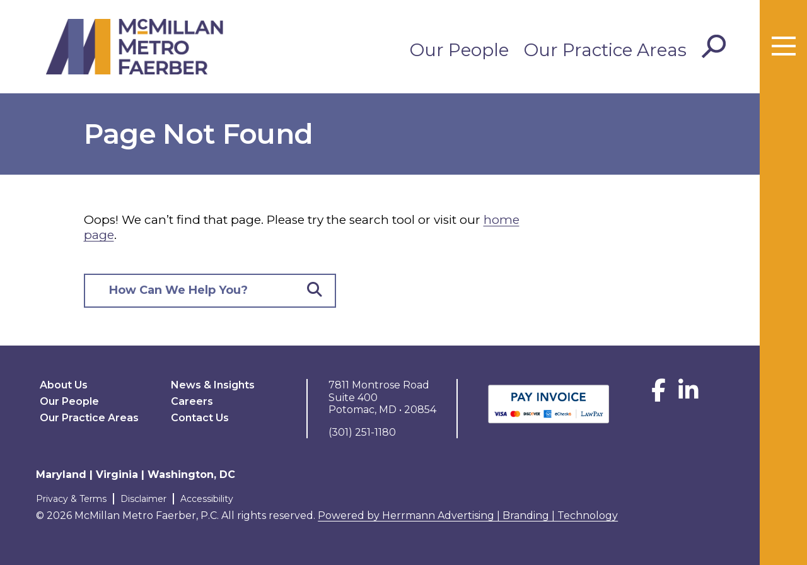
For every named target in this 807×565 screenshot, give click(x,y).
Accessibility (206, 498)
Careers (192, 401)
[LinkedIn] (688, 395)
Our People (459, 50)
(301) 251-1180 (362, 432)
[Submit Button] (314, 291)
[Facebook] (658, 395)
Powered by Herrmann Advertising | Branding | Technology (468, 515)
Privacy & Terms (71, 498)
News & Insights (213, 385)
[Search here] (190, 291)
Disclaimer (143, 498)
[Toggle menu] (784, 47)
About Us (64, 385)
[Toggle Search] (714, 47)
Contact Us (200, 418)
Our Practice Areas (605, 50)
